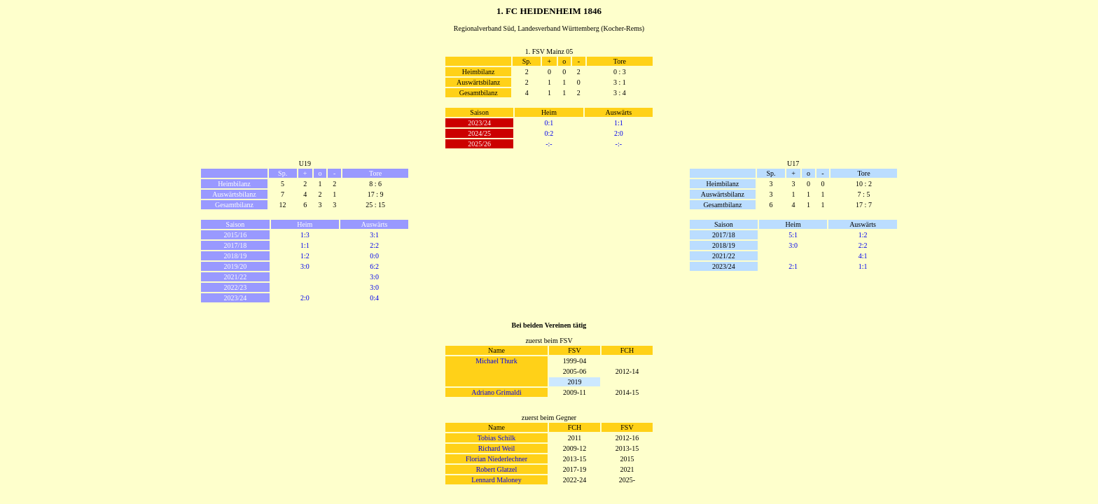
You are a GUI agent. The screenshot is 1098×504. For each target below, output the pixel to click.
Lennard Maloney (496, 480)
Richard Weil (496, 448)
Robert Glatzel (496, 469)
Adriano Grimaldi (496, 392)
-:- (548, 144)
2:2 (374, 245)
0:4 (374, 298)
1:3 (305, 235)
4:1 (863, 256)
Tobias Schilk (497, 438)
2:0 (618, 133)
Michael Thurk (496, 361)
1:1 (618, 123)
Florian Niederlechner (496, 459)
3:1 (374, 235)
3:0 (305, 266)
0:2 (549, 133)
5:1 (793, 235)
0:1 (549, 123)
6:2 (374, 266)
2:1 (793, 266)
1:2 (305, 256)
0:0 (374, 256)
